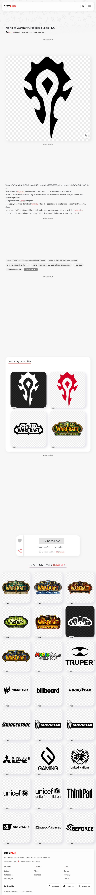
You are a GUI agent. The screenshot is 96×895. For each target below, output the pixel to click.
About (36, 871)
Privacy (67, 875)
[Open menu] (89, 6)
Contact (37, 875)
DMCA (66, 879)
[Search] (83, 6)
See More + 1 (30, 269)
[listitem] (53, 886)
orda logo (78, 265)
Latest (6, 871)
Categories (8, 875)
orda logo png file (14, 269)
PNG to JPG (9, 879)
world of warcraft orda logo (17, 265)
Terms (66, 871)
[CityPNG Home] (10, 6)
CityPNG (20, 191)
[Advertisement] (48, 47)
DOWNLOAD (51, 541)
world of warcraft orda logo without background (26, 260)
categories (78, 210)
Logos (22, 201)
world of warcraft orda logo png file (63, 260)
